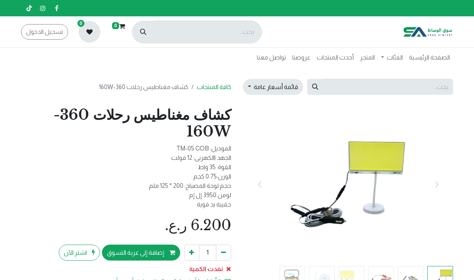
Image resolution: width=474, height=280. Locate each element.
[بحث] (143, 32)
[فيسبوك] (56, 8)
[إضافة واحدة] (191, 252)
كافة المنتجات (214, 87)
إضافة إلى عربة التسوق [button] (141, 252)
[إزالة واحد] (223, 252)
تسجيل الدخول (44, 31)
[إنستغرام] (43, 8)
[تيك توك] (29, 8)
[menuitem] (429, 57)
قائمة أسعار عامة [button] (275, 87)
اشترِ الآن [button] (79, 252)
